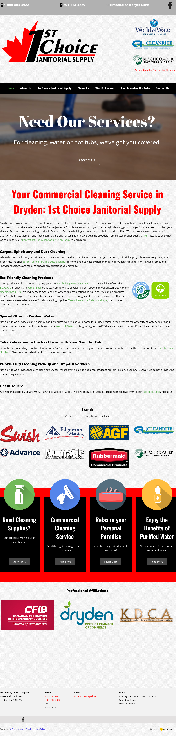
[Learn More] (19, 561)
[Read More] (65, 561)
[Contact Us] (87, 160)
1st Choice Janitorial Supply (20, 729)
